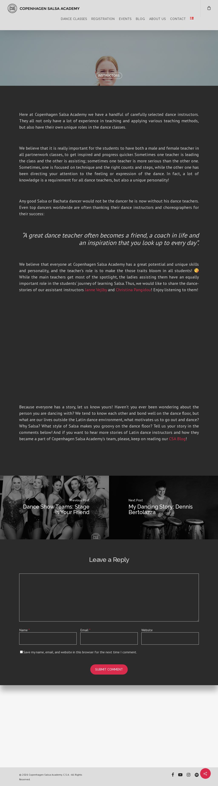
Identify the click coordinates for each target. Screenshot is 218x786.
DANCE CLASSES (74, 19)
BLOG (140, 19)
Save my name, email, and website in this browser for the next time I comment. (80, 734)
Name (24, 712)
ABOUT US (157, 19)
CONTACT (178, 19)
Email (85, 712)
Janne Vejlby (96, 372)
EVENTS (125, 19)
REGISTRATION (103, 19)
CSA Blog (177, 521)
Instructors (109, 75)
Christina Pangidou (133, 372)
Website (147, 712)
